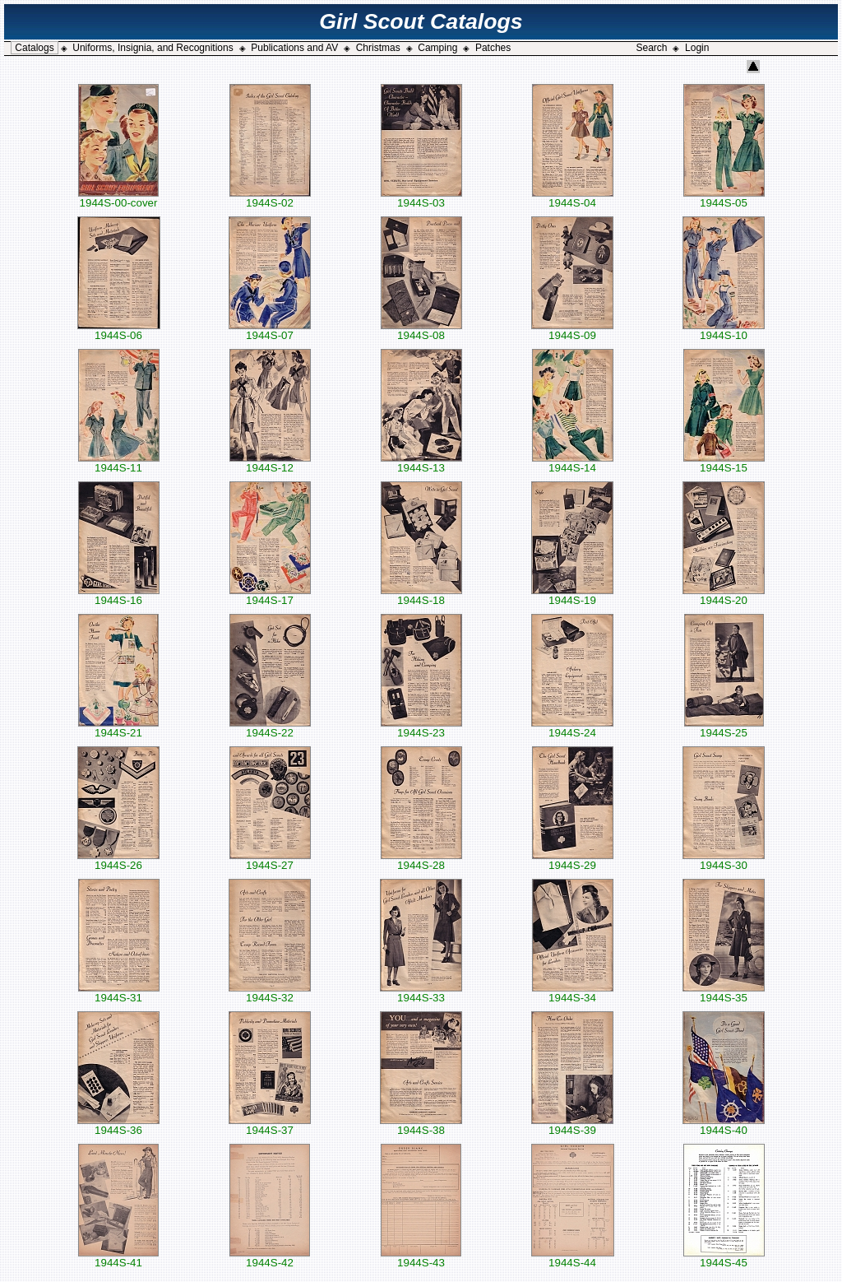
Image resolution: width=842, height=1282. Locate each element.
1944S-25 (724, 728)
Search (651, 47)
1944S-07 (270, 330)
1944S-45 (724, 1258)
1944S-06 (118, 330)
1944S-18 (421, 595)
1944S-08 (421, 330)
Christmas (378, 47)
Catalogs (34, 47)
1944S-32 (270, 993)
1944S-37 (270, 1125)
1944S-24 (572, 728)
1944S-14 (572, 463)
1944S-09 (572, 330)
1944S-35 (723, 993)
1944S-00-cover (118, 198)
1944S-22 (270, 728)
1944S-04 (572, 198)
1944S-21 (118, 728)
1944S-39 (572, 1125)
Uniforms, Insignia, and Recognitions (152, 47)
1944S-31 (119, 993)
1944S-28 (421, 860)
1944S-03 (421, 198)
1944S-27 (270, 860)
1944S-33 (421, 993)
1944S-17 (270, 595)
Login (697, 47)
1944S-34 (572, 993)
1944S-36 (118, 1125)
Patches (493, 47)
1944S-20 (723, 595)
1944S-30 (723, 860)
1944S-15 (724, 463)
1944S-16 (119, 595)
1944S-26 (118, 860)
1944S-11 (119, 463)
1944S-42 (269, 1258)
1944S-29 (572, 860)
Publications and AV (294, 47)
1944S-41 (118, 1258)
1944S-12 (270, 463)
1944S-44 (572, 1258)
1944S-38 (421, 1125)
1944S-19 (572, 595)
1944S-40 (723, 1125)
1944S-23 (421, 728)
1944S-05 (724, 198)
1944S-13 (421, 463)
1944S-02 (270, 198)
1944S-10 (723, 330)
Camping (437, 47)
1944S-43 (421, 1258)
